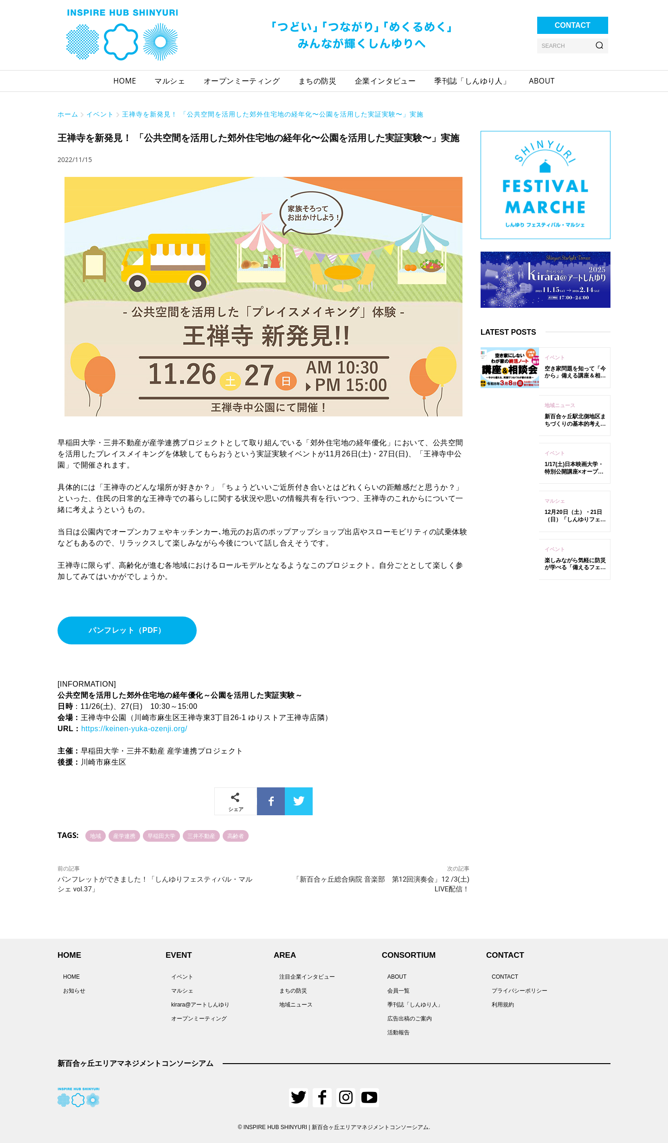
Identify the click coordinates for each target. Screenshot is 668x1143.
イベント (100, 114)
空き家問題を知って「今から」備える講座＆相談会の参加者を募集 (575, 375)
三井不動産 (201, 836)
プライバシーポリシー (519, 990)
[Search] (599, 46)
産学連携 (124, 836)
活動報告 (398, 1032)
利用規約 (503, 1004)
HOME (71, 977)
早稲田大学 (161, 836)
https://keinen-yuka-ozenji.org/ (134, 729)
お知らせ (74, 990)
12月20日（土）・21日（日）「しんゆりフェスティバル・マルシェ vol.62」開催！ (575, 523)
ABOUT (396, 977)
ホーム (68, 114)
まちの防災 (293, 990)
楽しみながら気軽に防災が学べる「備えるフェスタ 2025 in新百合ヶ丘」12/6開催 (575, 571)
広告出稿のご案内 (409, 1018)
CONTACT (505, 977)
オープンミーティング (199, 1018)
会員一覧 (398, 990)
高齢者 (235, 836)
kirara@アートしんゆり (200, 1004)
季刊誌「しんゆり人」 (415, 1004)
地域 (95, 836)
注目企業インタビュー (307, 977)
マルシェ (555, 501)
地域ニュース (560, 405)
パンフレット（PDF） (127, 630)
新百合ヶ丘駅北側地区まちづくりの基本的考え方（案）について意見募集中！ (575, 427)
